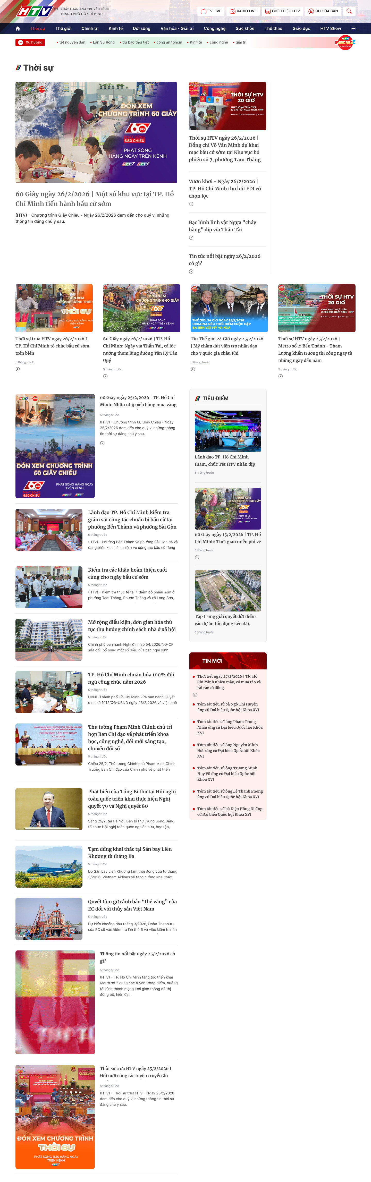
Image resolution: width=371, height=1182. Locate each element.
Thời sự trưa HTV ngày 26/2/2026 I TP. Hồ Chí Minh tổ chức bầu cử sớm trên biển (52, 346)
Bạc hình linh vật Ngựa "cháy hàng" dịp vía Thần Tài (222, 226)
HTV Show (330, 28)
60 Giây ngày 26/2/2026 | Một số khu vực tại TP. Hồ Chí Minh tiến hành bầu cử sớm (94, 199)
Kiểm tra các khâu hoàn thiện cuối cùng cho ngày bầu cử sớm (127, 573)
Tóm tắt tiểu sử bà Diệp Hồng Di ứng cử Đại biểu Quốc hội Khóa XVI (229, 811)
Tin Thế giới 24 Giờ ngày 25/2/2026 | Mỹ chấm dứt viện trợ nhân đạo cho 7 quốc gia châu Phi (227, 346)
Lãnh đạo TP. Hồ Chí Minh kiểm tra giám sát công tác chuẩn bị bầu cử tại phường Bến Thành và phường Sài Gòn (132, 519)
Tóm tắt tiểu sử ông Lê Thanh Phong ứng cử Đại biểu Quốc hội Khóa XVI (230, 794)
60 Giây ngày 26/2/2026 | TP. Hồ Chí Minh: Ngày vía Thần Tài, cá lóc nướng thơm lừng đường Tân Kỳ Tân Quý (140, 349)
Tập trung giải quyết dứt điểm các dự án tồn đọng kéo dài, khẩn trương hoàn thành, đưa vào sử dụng (225, 620)
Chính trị (89, 28)
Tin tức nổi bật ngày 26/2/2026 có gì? (224, 259)
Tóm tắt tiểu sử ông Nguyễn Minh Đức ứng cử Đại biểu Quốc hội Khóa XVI (228, 751)
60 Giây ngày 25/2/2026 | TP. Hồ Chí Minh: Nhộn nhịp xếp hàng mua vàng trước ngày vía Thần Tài (138, 402)
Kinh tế (116, 28)
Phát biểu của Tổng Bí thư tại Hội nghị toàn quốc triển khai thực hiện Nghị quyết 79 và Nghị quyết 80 (132, 799)
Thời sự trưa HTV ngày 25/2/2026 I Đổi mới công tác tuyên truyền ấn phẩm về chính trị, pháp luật (135, 1073)
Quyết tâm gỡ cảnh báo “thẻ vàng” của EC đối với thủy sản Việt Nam (132, 905)
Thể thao (273, 28)
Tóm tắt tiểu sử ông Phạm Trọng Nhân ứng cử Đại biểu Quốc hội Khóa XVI (230, 727)
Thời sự (37, 28)
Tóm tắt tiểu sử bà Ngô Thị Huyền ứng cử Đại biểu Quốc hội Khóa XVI (228, 707)
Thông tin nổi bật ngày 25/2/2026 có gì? (137, 957)
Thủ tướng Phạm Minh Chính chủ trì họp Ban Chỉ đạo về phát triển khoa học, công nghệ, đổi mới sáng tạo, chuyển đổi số (130, 738)
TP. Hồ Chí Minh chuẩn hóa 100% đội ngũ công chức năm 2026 (131, 678)
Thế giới (63, 28)
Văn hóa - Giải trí (177, 28)
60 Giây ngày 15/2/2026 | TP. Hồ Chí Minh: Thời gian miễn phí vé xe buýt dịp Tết (228, 539)
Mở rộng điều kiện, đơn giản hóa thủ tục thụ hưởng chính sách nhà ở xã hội (132, 625)
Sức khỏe (245, 28)
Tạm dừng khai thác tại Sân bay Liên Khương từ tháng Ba (130, 852)
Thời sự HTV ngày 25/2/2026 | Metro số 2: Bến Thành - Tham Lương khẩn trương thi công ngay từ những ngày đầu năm (315, 349)
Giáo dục (301, 28)
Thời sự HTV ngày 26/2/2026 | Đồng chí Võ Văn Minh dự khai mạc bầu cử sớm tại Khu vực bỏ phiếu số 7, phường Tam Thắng (225, 149)
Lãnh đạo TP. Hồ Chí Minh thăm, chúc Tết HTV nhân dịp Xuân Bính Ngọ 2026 (225, 461)
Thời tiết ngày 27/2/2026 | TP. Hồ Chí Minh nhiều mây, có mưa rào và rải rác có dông (229, 682)
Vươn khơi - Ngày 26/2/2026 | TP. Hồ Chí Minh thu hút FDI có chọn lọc (225, 188)
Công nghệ (214, 28)
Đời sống (141, 28)
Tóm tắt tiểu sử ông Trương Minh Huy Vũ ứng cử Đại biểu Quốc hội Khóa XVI (227, 774)
